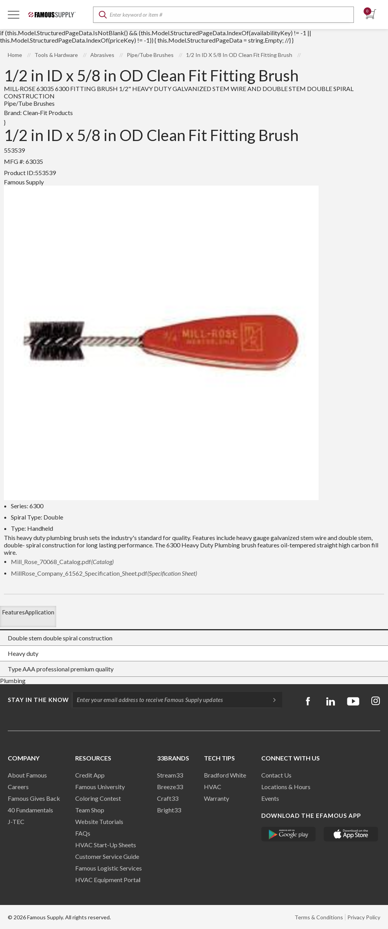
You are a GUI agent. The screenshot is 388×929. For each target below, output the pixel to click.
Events (270, 798)
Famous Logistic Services (108, 868)
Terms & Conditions (319, 917)
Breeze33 (170, 786)
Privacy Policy (363, 917)
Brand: (38, 112)
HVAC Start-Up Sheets (105, 844)
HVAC (212, 786)
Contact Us (276, 775)
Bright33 (169, 810)
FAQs (82, 833)
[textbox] (223, 15)
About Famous (27, 775)
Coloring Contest (98, 798)
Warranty (216, 798)
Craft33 (167, 798)
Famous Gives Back (34, 798)
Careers (18, 786)
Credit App (90, 775)
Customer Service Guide (107, 856)
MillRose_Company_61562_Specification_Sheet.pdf (104, 573)
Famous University (100, 786)
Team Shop (89, 810)
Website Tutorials (99, 821)
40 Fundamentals (30, 810)
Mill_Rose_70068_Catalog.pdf (62, 561)
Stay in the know (38, 699)
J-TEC (16, 821)
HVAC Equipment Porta (107, 879)
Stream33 (170, 775)
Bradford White (225, 775)
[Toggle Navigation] (13, 14)
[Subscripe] (270, 699)
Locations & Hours (285, 786)
